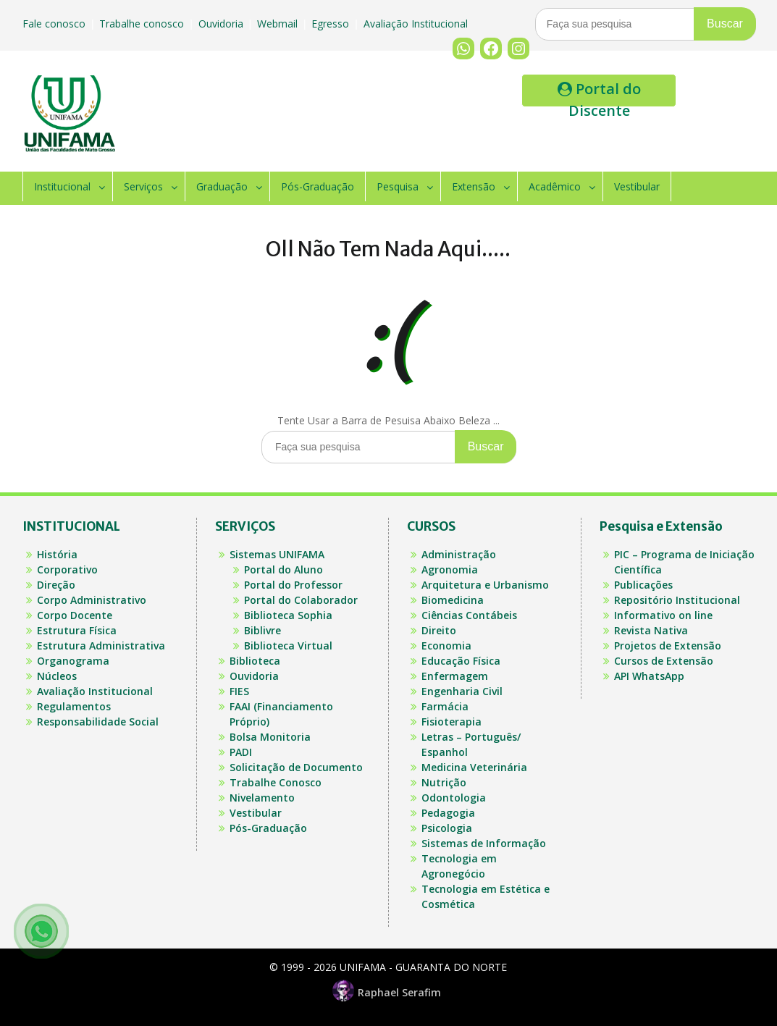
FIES (239, 691)
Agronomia (449, 569)
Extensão (473, 186)
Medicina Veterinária (474, 767)
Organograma (73, 661)
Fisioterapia (451, 721)
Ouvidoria (222, 23)
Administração (458, 554)
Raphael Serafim (388, 992)
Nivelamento (262, 797)
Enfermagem (454, 676)
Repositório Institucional (677, 600)
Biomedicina (452, 600)
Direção (56, 585)
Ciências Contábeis (469, 615)
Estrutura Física (77, 630)
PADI (241, 752)
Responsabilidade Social (98, 721)
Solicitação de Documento (296, 767)
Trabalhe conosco (143, 23)
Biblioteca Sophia (288, 615)
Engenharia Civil (462, 691)
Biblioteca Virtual (288, 645)
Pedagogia (448, 813)
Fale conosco (55, 23)
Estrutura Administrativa (101, 645)
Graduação (222, 186)
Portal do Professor (293, 585)
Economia (446, 645)
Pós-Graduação (317, 186)
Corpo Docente (74, 615)
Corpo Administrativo (91, 600)
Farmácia (445, 706)
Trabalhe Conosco (276, 782)
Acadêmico (555, 186)
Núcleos (57, 676)
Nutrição (443, 782)
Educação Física (460, 661)
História (57, 554)
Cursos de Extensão (663, 661)
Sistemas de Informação (483, 843)
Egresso (331, 23)
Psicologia (446, 828)
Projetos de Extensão (667, 645)
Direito (438, 630)
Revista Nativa (651, 630)
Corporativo (67, 569)
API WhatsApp (649, 676)
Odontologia (453, 797)
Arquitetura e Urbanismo (485, 585)
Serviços (143, 186)
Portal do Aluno (283, 569)
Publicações (643, 585)
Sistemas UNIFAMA (277, 554)
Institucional (62, 186)
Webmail (279, 23)
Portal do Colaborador (301, 600)
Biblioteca (255, 661)
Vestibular (637, 186)
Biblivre (262, 630)
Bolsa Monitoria (270, 737)
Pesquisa (398, 186)
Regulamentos (74, 706)
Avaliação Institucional (417, 23)
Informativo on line (663, 615)
